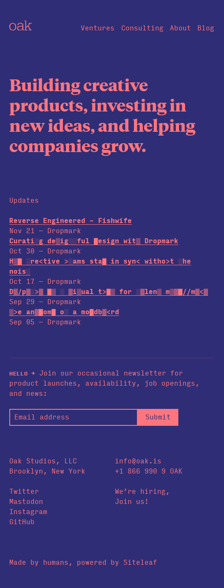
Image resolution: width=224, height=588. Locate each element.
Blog (205, 28)
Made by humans (38, 562)
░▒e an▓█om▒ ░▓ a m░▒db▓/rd (64, 312)
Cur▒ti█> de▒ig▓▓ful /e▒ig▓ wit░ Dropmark (93, 241)
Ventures (98, 28)
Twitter (24, 491)
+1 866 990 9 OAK (149, 471)
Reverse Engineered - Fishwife (70, 221)
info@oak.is (138, 461)
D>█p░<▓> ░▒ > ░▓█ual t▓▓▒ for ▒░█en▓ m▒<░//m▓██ (108, 292)
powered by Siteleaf (117, 562)
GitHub (22, 522)
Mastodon (26, 502)
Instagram (28, 512)
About (180, 28)
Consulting (142, 28)
